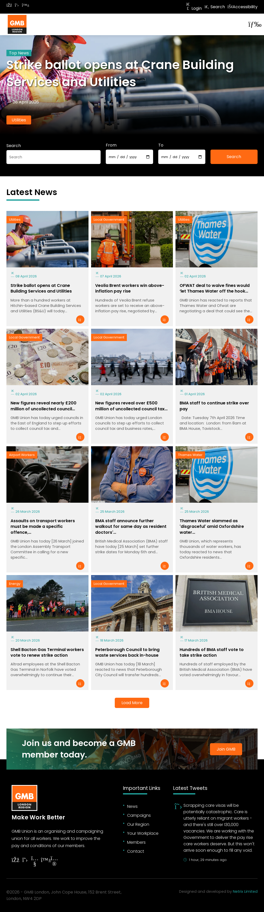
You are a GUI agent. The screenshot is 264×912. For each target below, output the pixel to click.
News (132, 806)
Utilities (19, 120)
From (111, 145)
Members (136, 842)
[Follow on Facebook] (9, 5)
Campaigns (139, 815)
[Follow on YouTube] (34, 862)
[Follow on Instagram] (54, 862)
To (160, 145)
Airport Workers (22, 455)
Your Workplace (143, 833)
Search (214, 7)
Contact (135, 851)
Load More (132, 703)
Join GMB (226, 749)
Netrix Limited (245, 891)
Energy (14, 583)
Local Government (109, 219)
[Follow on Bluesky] (24, 5)
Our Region (138, 824)
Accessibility (242, 7)
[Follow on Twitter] (16, 5)
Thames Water (190, 455)
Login (193, 8)
